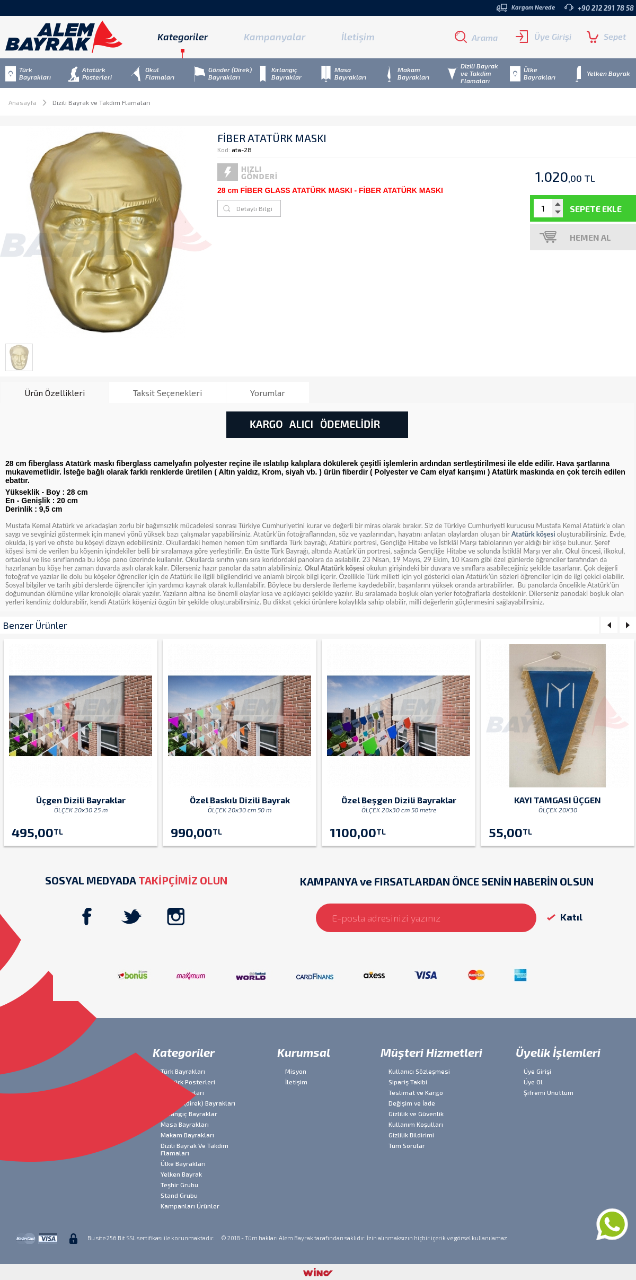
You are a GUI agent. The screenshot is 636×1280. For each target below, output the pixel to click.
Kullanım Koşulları (415, 1124)
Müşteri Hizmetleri (431, 1052)
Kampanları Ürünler (190, 1205)
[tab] (55, 392)
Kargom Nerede (526, 8)
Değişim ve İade (411, 1103)
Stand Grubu (179, 1195)
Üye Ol (533, 1081)
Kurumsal (303, 1052)
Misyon (295, 1071)
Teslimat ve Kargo (415, 1092)
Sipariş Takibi (407, 1081)
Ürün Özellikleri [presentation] (54, 393)
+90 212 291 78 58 (599, 7)
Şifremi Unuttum (548, 1092)
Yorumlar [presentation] (267, 393)
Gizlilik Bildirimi (411, 1134)
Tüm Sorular (406, 1145)
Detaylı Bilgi (254, 208)
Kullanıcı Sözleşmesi (419, 1071)
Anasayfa (22, 102)
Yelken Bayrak (181, 1174)
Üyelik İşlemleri (558, 1052)
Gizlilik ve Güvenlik (416, 1113)
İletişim (358, 36)
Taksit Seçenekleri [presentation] (167, 393)
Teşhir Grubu (179, 1184)
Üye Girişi (543, 36)
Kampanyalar (274, 36)
